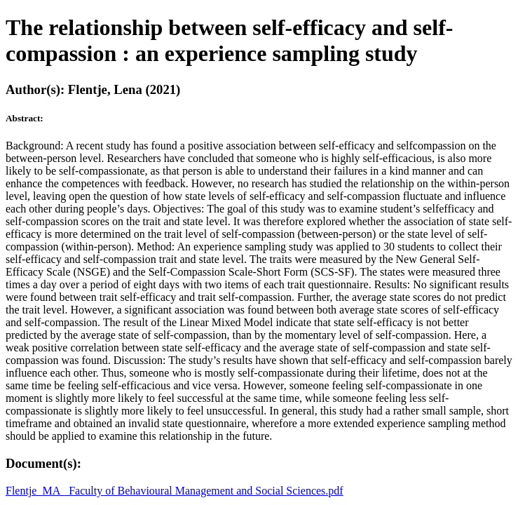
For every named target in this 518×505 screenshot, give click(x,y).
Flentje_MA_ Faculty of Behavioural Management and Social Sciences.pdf (174, 491)
